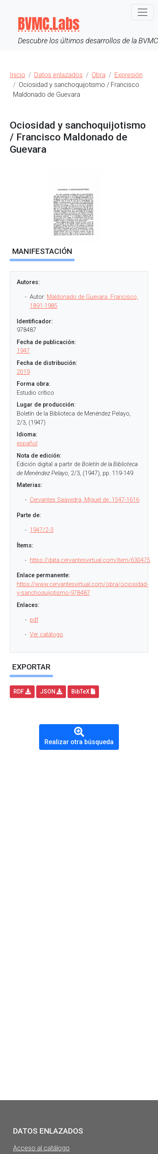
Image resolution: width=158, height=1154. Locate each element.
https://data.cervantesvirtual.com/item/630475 (90, 560)
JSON (51, 691)
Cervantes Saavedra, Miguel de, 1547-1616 (84, 499)
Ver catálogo (46, 634)
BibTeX (83, 691)
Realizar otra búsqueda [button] (79, 736)
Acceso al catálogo (41, 1148)
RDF (22, 691)
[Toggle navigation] (142, 12)
